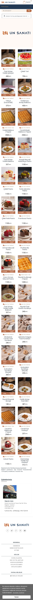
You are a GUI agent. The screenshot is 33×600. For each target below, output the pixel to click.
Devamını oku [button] (19, 471)
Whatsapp (16, 510)
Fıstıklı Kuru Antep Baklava (24, 101)
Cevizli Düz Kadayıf (25, 429)
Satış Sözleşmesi (16, 566)
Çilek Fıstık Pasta (8, 219)
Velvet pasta (8, 459)
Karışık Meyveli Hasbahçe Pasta (24, 160)
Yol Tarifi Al (24, 510)
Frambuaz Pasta (24, 219)
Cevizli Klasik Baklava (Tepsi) (25, 131)
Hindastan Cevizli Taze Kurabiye (8, 338)
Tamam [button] (16, 597)
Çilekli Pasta (8, 189)
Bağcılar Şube (9, 501)
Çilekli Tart (25, 72)
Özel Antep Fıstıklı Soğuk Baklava (8, 307)
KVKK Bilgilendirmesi (16, 562)
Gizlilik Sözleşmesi (16, 564)
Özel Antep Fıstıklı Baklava (8, 160)
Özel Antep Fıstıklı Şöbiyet (8, 72)
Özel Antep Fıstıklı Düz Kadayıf (24, 460)
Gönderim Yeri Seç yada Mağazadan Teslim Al (16, 16)
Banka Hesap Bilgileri (16, 548)
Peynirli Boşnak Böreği (8, 400)
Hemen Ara (8, 510)
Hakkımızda (16, 546)
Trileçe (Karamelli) (8, 101)
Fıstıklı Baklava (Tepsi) (8, 131)
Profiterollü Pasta (25, 248)
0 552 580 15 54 (9, 508)
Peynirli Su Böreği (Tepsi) (24, 278)
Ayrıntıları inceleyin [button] (18, 592)
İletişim (16, 550)
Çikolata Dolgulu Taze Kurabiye (24, 338)
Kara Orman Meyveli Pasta (8, 278)
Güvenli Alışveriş (16, 558)
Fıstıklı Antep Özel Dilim (25, 400)
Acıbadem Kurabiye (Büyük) (25, 368)
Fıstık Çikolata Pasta (24, 190)
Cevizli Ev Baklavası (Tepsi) (8, 429)
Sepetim (26, 2)
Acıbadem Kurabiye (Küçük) (8, 370)
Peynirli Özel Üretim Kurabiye (24, 307)
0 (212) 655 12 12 (9, 506)
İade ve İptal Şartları (16, 560)
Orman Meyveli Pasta (8, 248)
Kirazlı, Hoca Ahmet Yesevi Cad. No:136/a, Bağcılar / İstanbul (16, 504)
